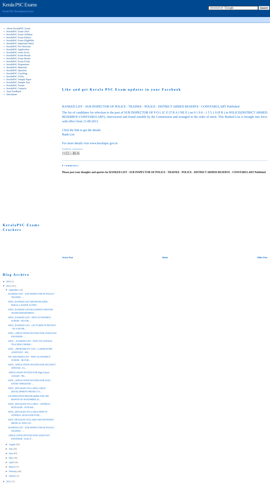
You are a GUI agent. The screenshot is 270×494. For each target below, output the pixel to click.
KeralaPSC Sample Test (18, 82)
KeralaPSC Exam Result (18, 55)
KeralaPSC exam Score (17, 52)
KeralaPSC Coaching (16, 73)
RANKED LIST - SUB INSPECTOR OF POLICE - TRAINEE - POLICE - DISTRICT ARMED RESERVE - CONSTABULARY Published (150, 106)
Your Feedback (13, 91)
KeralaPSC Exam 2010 (17, 31)
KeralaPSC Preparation (17, 64)
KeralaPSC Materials (16, 67)
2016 (8, 281)
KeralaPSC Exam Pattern (18, 37)
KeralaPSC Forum (15, 85)
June (11, 453)
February (13, 471)
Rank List (68, 134)
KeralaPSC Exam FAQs (18, 61)
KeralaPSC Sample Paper (18, 79)
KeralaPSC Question (16, 70)
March (12, 467)
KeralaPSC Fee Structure (18, 46)
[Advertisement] (93, 51)
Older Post (262, 257)
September (14, 290)
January (12, 476)
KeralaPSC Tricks (15, 76)
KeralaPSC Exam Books (18, 58)
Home (165, 257)
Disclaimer (11, 94)
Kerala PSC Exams (19, 4)
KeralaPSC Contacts (16, 88)
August (12, 444)
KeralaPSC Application (17, 49)
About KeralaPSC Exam (18, 28)
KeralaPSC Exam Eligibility (20, 40)
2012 (8, 481)
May (11, 458)
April (11, 462)
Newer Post (67, 257)
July (11, 449)
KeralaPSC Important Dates (20, 43)
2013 (8, 286)
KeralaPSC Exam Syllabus (19, 34)
